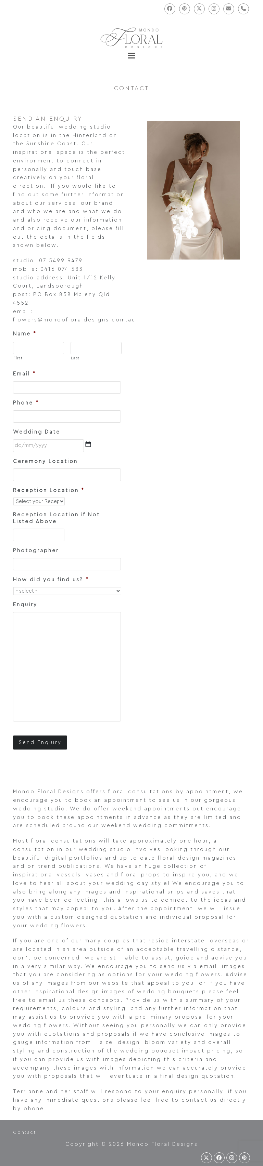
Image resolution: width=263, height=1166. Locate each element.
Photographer (36, 550)
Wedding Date (36, 432)
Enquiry (25, 604)
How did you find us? (51, 579)
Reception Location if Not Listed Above (56, 518)
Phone (26, 403)
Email (24, 373)
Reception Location (48, 490)
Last (75, 358)
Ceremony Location (45, 461)
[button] (131, 55)
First (17, 358)
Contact (24, 1132)
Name (24, 333)
